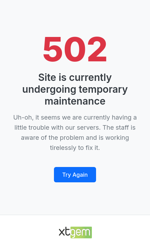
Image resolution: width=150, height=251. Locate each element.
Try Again (75, 174)
